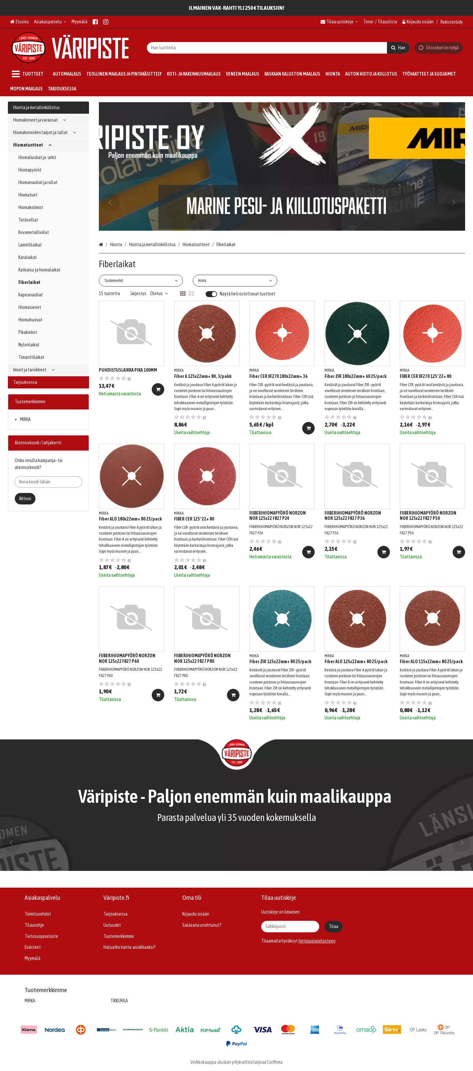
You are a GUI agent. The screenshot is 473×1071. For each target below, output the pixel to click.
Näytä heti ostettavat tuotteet (247, 293)
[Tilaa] (334, 926)
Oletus (159, 293)
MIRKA (25, 419)
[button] (316, 940)
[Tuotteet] (29, 74)
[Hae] (398, 47)
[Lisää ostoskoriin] (158, 389)
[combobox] (278, 47)
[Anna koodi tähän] (48, 482)
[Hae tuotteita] (278, 47)
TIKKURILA (119, 1000)
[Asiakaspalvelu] (50, 22)
